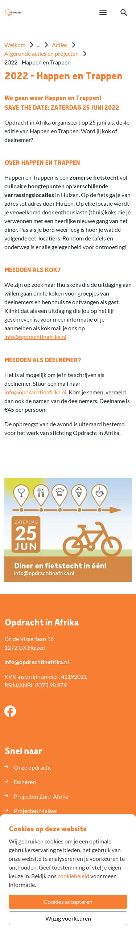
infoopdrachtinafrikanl (35, 336)
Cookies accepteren (68, 901)
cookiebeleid (73, 875)
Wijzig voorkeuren (68, 918)
